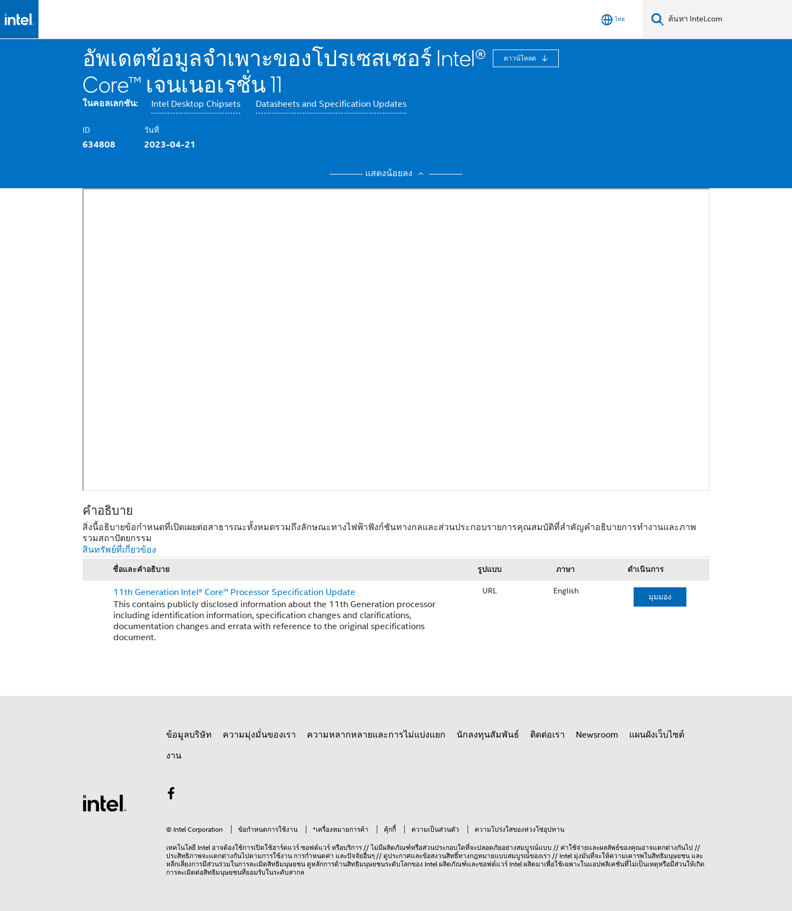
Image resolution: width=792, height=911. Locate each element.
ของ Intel (424, 864)
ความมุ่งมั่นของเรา (259, 734)
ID (86, 130)
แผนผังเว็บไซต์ (656, 734)
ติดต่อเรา (547, 734)
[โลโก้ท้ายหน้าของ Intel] (104, 802)
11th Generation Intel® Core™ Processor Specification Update (234, 592)
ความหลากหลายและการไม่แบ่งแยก (376, 734)
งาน (174, 755)
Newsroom (597, 734)
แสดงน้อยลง (396, 173)
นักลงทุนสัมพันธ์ (488, 734)
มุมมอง (660, 597)
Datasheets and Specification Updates (331, 104)
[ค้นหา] (657, 19)
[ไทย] (613, 20)
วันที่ (151, 130)
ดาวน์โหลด (521, 58)
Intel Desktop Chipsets (195, 104)
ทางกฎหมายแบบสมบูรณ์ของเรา (504, 856)
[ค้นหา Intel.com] (728, 19)
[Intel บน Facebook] (171, 795)
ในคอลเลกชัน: (110, 103)
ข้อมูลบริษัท (189, 734)
